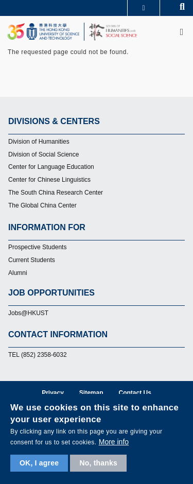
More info (114, 442)
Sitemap (91, 392)
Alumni (17, 272)
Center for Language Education (51, 166)
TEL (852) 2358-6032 (37, 354)
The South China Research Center (55, 192)
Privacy (53, 392)
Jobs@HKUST (28, 313)
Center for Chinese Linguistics (49, 179)
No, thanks (98, 463)
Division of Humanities (38, 141)
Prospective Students (37, 247)
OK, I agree (39, 463)
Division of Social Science (43, 154)
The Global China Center (42, 205)
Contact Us (135, 392)
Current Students (31, 260)
